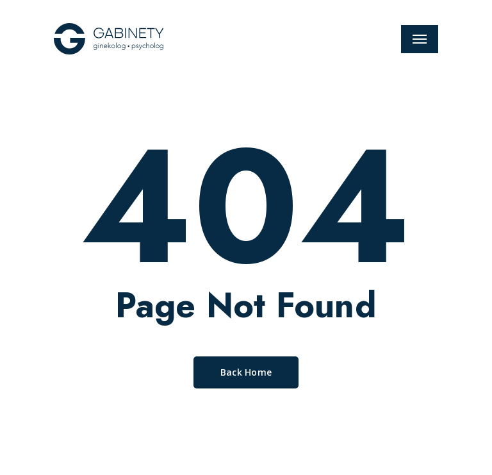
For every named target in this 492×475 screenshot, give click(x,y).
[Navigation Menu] (419, 39)
